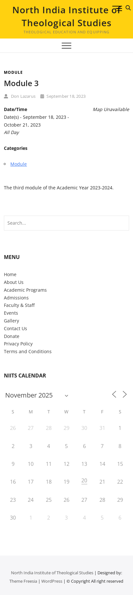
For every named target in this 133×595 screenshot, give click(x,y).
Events (11, 313)
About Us (14, 282)
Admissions (16, 298)
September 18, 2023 (63, 96)
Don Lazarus (20, 96)
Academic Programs (25, 290)
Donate (11, 336)
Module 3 (21, 83)
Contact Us (15, 328)
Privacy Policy (18, 344)
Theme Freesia (23, 581)
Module (13, 72)
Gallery (11, 321)
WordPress (51, 581)
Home (10, 274)
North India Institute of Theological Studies (66, 16)
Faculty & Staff (19, 305)
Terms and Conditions (28, 351)
